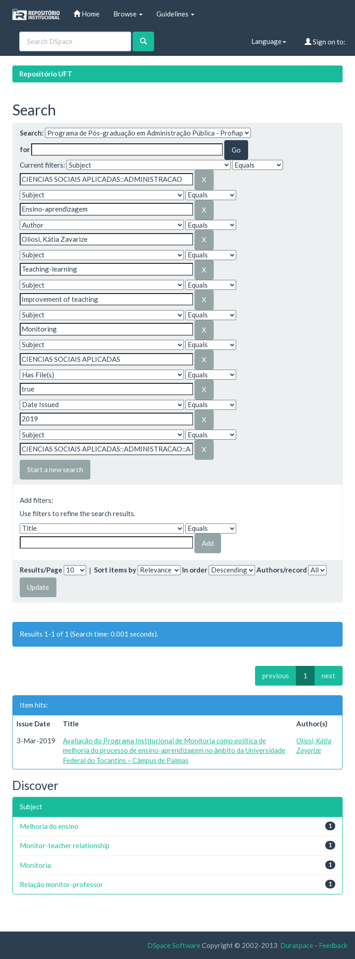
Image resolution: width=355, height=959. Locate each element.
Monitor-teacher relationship (65, 845)
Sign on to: (325, 42)
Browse (128, 14)
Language (268, 41)
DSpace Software (173, 945)
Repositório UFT (45, 74)
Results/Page (41, 570)
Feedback (333, 945)
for (25, 149)
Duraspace (296, 945)
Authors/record (281, 570)
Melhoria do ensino (49, 826)
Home (86, 14)
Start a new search (55, 469)
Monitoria (35, 865)
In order (194, 570)
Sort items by (115, 570)
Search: (32, 133)
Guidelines (175, 14)
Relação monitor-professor (61, 884)
